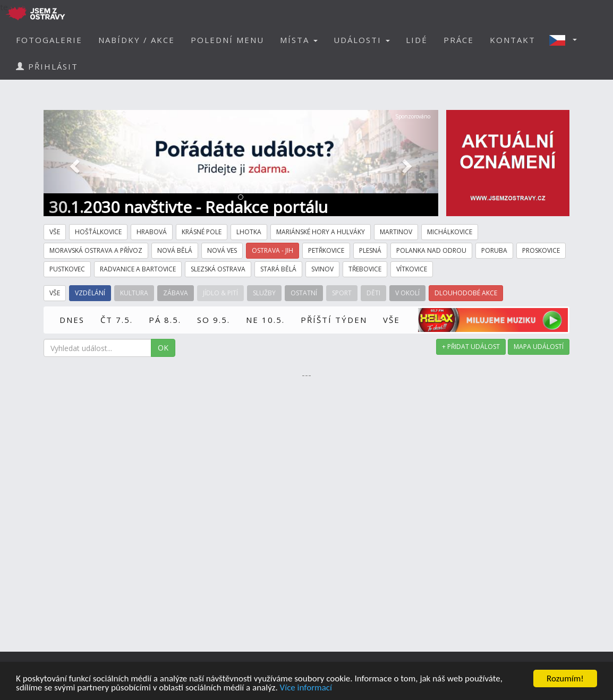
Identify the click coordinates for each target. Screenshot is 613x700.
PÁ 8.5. (165, 319)
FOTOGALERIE (49, 40)
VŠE (391, 319)
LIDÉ (417, 40)
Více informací (306, 688)
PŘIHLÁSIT (47, 66)
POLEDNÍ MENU (227, 40)
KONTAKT (512, 40)
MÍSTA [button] (299, 40)
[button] (566, 40)
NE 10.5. (265, 319)
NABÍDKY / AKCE (136, 40)
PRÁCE (459, 40)
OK (163, 348)
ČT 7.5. (116, 319)
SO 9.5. (213, 319)
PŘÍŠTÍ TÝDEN (334, 319)
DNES (71, 319)
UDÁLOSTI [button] (362, 40)
